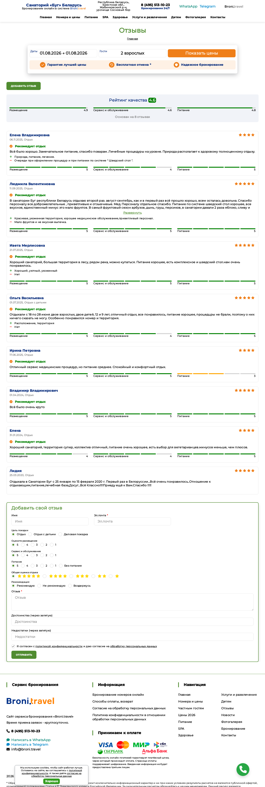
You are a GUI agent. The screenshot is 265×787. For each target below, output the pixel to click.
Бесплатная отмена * (133, 64)
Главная (46, 17)
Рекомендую (23, 585)
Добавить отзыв (23, 85)
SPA (105, 17)
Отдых (18, 534)
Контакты (217, 17)
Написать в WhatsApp (28, 740)
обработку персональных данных (133, 646)
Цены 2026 (186, 715)
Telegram (208, 6)
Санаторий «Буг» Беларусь (54, 5)
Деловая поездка (73, 534)
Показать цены (201, 53)
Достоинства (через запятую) (32, 615)
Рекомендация (20, 582)
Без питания (70, 565)
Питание (91, 17)
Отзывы (227, 708)
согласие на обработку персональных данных (56, 775)
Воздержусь (79, 585)
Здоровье (120, 17)
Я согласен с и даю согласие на (84, 646)
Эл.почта (101, 515)
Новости (228, 715)
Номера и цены (68, 17)
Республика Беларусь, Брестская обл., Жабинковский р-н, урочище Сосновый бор (113, 6)
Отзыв (16, 591)
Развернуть (132, 213)
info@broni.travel (23, 749)
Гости (103, 51)
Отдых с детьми (42, 534)
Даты (33, 51)
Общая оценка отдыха (24, 572)
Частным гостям (191, 708)
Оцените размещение (24, 540)
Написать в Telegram (27, 745)
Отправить (24, 654)
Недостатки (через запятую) (31, 630)
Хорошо (51, 781)
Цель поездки (19, 530)
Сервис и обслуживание (26, 551)
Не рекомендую (51, 585)
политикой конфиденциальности (58, 646)
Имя (14, 515)
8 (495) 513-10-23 (155, 5)
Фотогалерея (195, 17)
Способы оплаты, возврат (112, 701)
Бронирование (233, 728)
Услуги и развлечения (149, 17)
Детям (176, 17)
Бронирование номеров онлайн (118, 694)
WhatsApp (188, 6)
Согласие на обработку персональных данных (129, 708)
